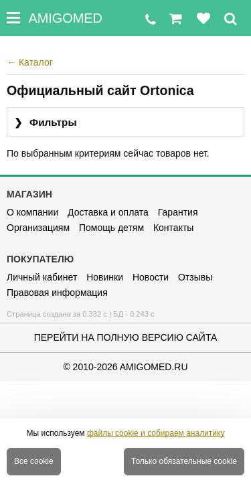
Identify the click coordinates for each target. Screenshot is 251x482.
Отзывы (195, 277)
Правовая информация (57, 292)
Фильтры (45, 122)
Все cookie (34, 461)
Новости (151, 277)
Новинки (104, 277)
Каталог (30, 62)
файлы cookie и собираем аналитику (156, 433)
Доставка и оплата (108, 212)
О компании (32, 212)
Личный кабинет (42, 277)
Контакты (173, 227)
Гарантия (178, 212)
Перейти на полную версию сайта (126, 337)
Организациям (38, 227)
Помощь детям (111, 227)
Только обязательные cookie (184, 461)
